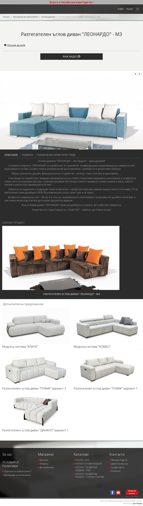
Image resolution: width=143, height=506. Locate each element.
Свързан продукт (13, 222)
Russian (130, 9)
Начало (6, 16)
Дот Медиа (137, 503)
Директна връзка (119, 463)
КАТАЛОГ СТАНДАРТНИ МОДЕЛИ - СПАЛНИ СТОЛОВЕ (89, 475)
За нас (7, 454)
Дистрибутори (47, 467)
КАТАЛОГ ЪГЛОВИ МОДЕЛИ (88, 463)
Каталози (81, 454)
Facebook (116, 471)
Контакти (117, 454)
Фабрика (44, 463)
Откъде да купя (14, 45)
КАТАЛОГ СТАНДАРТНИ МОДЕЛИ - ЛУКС (86, 469)
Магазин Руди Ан (119, 460)
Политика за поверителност (18, 471)
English (121, 9)
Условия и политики (10, 463)
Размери (26, 155)
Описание (11, 155)
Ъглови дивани (48, 16)
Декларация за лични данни (17, 475)
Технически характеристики (55, 155)
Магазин (44, 460)
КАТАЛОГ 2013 (82, 460)
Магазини (46, 454)
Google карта (117, 467)
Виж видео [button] (71, 56)
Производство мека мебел (25, 16)
